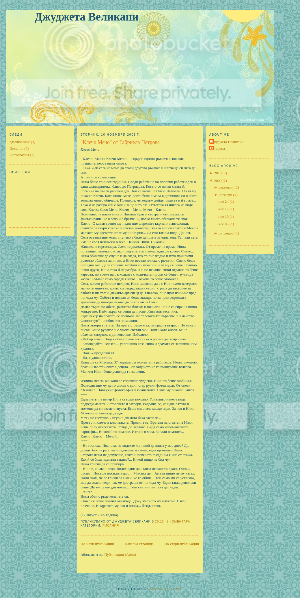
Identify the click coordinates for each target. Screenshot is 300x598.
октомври (226, 233)
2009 (217, 180)
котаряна (218, 148)
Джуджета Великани (87, 16)
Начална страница (139, 544)
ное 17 (223, 209)
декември (226, 187)
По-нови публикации (97, 544)
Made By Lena (166, 589)
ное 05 (223, 224)
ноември (225, 195)
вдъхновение (20, 142)
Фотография (19, 155)
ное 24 (223, 201)
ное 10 (223, 216)
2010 (217, 173)
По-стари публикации (181, 544)
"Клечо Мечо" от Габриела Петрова (120, 142)
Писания (16, 148)
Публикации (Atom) (120, 554)
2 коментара (178, 521)
